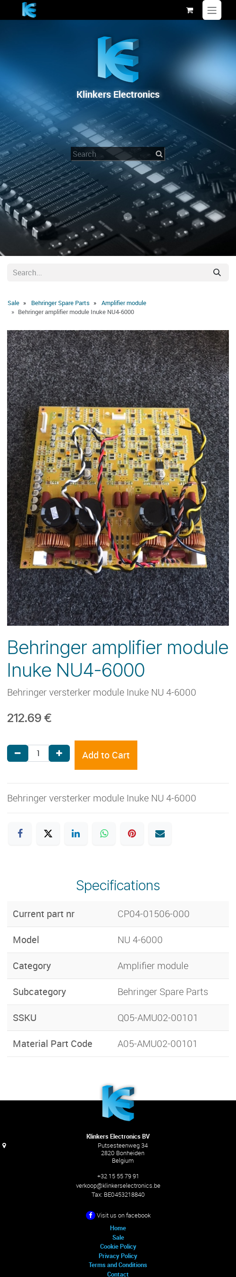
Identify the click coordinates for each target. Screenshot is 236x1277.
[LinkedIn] (76, 833)
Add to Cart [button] (106, 755)
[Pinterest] (132, 833)
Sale (13, 302)
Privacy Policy (118, 1255)
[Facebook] (19, 833)
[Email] (160, 833)
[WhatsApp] (104, 833)
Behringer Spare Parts (60, 302)
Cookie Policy (118, 1246)
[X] (48, 833)
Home (118, 1228)
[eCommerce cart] (189, 9)
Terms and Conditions (118, 1264)
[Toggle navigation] (211, 10)
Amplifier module (123, 302)
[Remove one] (17, 753)
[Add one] (59, 753)
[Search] (217, 272)
